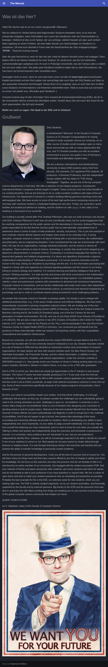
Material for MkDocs (19, 664)
